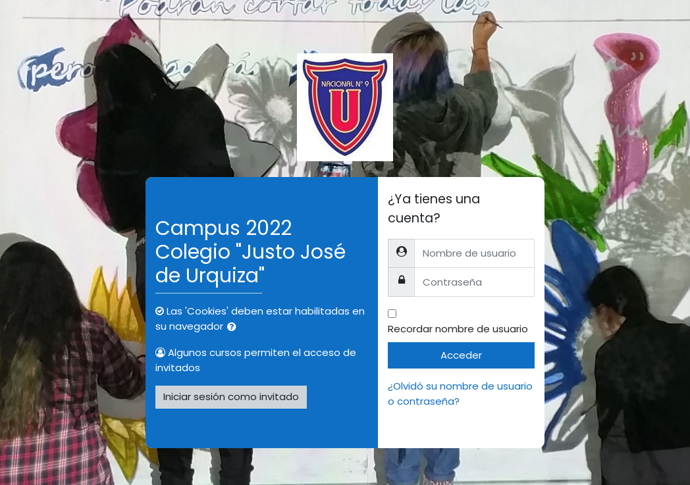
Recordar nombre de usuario (458, 329)
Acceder (461, 355)
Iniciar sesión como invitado (231, 396)
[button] (234, 327)
